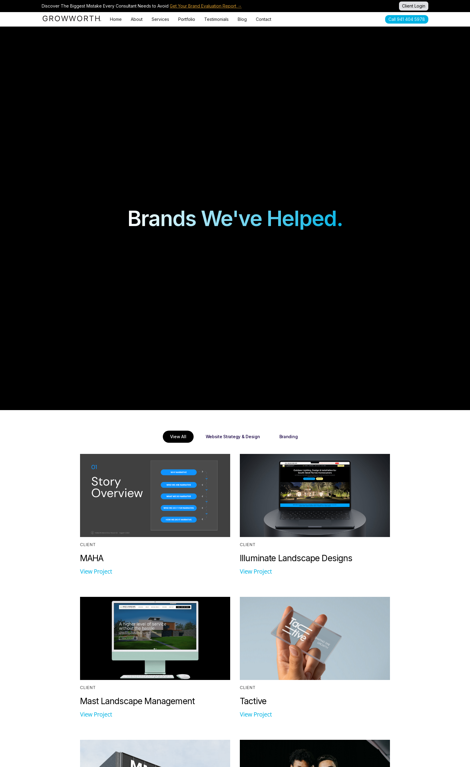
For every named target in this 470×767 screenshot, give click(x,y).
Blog (242, 19)
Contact (263, 19)
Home (116, 19)
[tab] (178, 437)
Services (160, 19)
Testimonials (216, 19)
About (137, 19)
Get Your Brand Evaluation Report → (206, 5)
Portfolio (186, 19)
